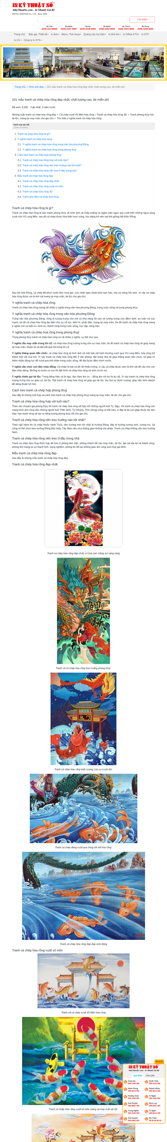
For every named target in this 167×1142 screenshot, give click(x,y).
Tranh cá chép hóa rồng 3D (35, 192)
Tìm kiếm (142, 19)
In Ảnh (54, 34)
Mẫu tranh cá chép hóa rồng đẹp (34, 176)
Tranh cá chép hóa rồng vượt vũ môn (40, 186)
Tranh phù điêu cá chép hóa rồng (38, 197)
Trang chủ (19, 34)
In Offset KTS (130, 34)
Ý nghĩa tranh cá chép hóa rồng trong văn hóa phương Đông (53, 144)
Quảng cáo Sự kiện (94, 34)
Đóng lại (159, 1062)
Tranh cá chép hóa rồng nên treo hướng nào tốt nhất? (50, 165)
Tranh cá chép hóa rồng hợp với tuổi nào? (43, 160)
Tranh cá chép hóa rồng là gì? (32, 134)
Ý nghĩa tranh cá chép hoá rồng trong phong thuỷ (47, 150)
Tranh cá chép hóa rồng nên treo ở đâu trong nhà (47, 171)
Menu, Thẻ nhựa (71, 34)
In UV (17, 40)
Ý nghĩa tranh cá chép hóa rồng (33, 139)
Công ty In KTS (32, 40)
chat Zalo (150, 1075)
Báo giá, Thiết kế (38, 34)
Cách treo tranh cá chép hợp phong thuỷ (38, 155)
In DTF (145, 34)
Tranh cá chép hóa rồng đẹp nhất (38, 181)
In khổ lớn (113, 34)
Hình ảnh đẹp (36, 87)
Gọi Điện (137, 1075)
